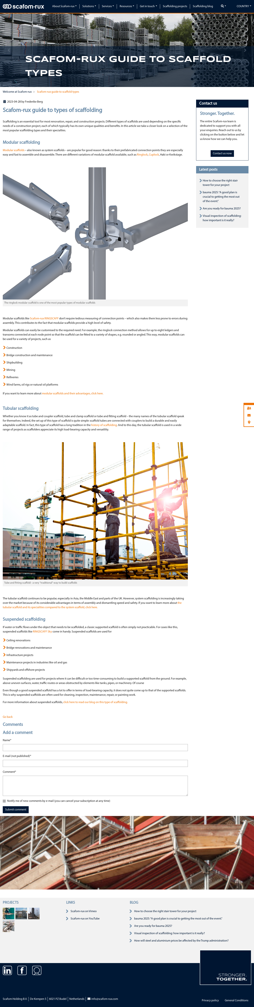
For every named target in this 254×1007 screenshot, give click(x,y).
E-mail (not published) (17, 756)
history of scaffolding (104, 425)
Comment (9, 771)
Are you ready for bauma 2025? (222, 208)
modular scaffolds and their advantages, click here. (72, 393)
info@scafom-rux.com (102, 999)
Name (7, 740)
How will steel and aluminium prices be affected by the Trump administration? (181, 940)
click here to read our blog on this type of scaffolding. (95, 702)
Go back (8, 717)
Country (243, 6)
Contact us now (222, 153)
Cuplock (154, 154)
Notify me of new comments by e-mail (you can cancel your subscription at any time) (58, 801)
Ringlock (142, 154)
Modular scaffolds (13, 150)
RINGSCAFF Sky (42, 631)
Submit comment (15, 809)
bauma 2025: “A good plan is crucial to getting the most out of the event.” (221, 197)
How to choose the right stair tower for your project (165, 911)
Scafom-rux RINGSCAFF (44, 318)
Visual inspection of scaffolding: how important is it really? (169, 933)
